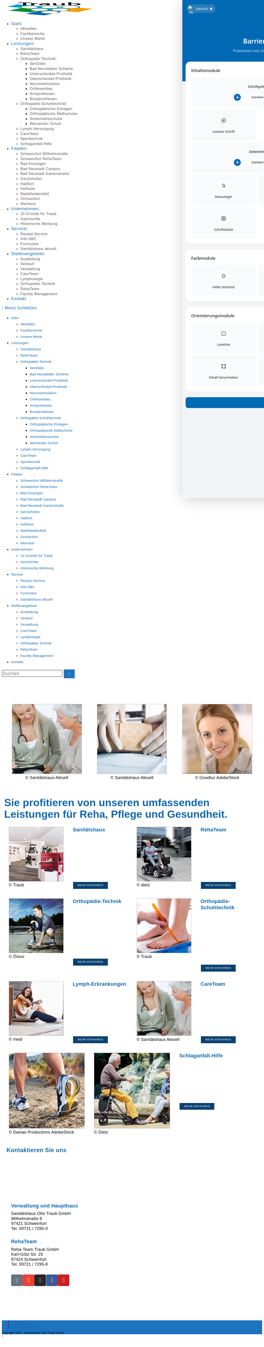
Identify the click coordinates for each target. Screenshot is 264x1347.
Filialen (17, 474)
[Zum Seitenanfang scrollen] (2, 1342)
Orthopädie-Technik (36, 362)
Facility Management (36, 656)
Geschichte (29, 562)
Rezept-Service (32, 581)
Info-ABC (27, 587)
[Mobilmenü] (19, 308)
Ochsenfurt (29, 537)
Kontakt (17, 662)
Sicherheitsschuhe (44, 437)
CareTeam (28, 455)
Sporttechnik (30, 462)
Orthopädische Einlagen (49, 424)
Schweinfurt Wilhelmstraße (41, 480)
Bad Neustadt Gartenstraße (42, 505)
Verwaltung (29, 624)
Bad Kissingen (31, 493)
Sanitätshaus (30, 349)
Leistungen (20, 343)
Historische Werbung (37, 568)
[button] (7, 742)
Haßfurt (26, 518)
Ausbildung (29, 612)
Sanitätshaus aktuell (36, 599)
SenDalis (37, 368)
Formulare (28, 593)
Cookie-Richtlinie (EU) (25, 1333)
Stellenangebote (24, 606)
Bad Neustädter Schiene (49, 374)
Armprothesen (41, 405)
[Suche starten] (69, 673)
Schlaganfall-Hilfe (34, 468)
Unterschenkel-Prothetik (49, 380)
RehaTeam (29, 355)
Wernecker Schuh (44, 443)
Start (15, 318)
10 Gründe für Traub (36, 556)
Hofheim (27, 524)
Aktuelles (27, 324)
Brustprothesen (42, 412)
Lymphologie (30, 637)
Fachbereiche (31, 330)
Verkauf (26, 618)
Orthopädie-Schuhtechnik (40, 418)
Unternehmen (22, 549)
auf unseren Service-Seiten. (138, 1189)
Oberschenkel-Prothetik (48, 387)
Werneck (27, 543)
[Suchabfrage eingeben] (32, 673)
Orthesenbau (40, 399)
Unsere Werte (31, 337)
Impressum (18, 1327)
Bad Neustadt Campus (38, 499)
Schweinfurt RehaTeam (38, 487)
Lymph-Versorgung (35, 449)
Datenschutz (19, 1330)
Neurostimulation (43, 393)
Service (17, 574)
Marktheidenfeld (33, 530)
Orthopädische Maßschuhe (51, 430)
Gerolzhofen (30, 512)
